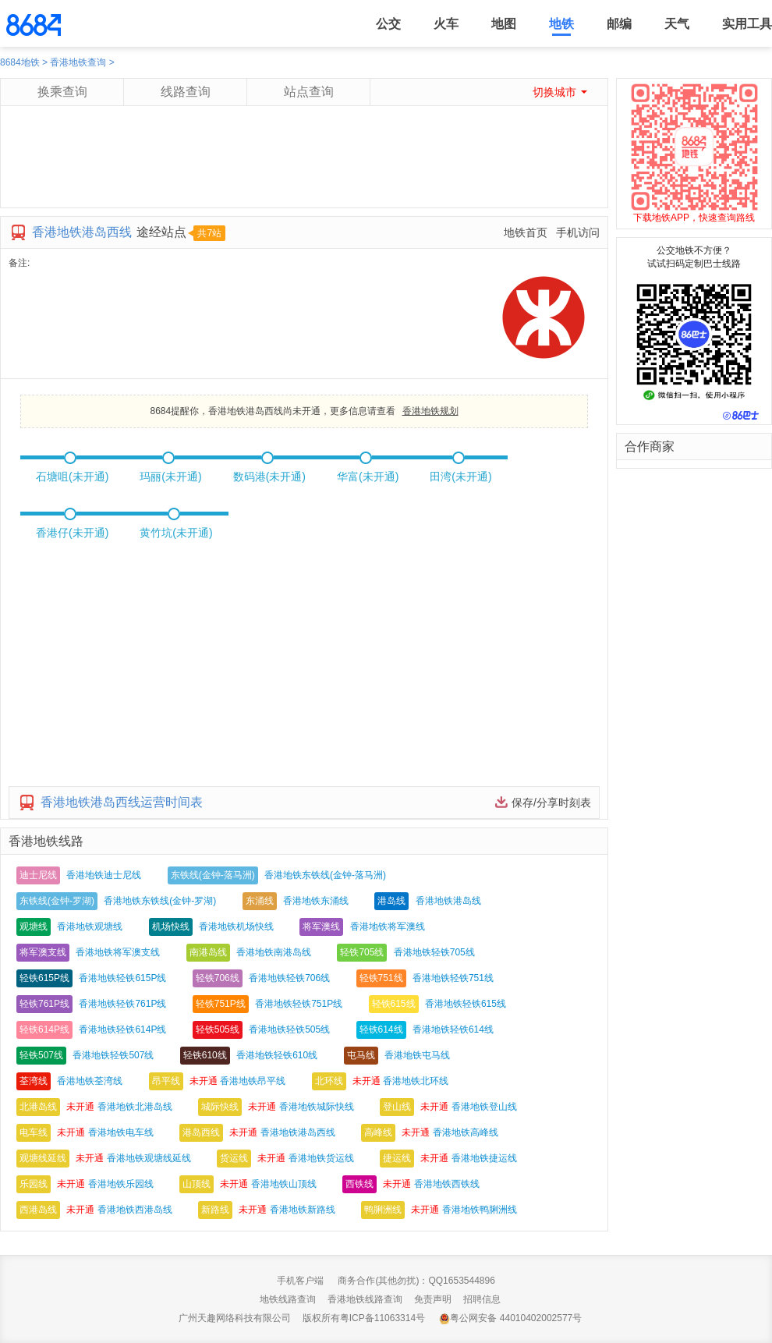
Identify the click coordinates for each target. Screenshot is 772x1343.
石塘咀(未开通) (72, 476)
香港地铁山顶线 (284, 1183)
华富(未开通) (367, 476)
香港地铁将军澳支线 (118, 952)
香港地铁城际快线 (316, 1106)
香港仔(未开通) (72, 532)
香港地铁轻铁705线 (434, 952)
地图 (503, 23)
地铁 (561, 23)
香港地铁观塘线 (89, 926)
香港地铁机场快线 (236, 926)
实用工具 (747, 23)
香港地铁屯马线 (417, 1055)
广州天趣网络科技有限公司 (235, 1318)
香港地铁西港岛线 (134, 1209)
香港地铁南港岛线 (273, 952)
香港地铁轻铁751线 (453, 978)
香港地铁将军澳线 (387, 926)
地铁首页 (525, 232)
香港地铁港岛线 (448, 900)
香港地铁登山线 (484, 1106)
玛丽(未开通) (170, 476)
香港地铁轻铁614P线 (122, 1029)
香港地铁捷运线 (484, 1158)
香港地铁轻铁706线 (289, 978)
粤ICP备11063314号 (382, 1318)
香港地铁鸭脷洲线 (479, 1209)
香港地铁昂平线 (252, 1080)
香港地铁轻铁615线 (465, 1003)
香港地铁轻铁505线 (289, 1029)
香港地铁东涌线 (316, 900)
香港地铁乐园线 (121, 1183)
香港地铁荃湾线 (89, 1080)
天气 (676, 23)
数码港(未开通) (269, 476)
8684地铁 (20, 62)
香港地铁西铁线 (447, 1183)
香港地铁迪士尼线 (103, 875)
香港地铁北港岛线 (134, 1106)
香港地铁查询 (78, 62)
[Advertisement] (303, 172)
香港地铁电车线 (121, 1132)
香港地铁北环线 (415, 1080)
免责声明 (433, 1299)
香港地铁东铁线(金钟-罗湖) (160, 900)
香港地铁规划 (430, 411)
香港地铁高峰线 (465, 1132)
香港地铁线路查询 (365, 1299)
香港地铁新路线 (302, 1209)
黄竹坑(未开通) (176, 532)
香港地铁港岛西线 (297, 1132)
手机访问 (578, 232)
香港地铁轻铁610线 (276, 1055)
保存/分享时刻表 (551, 802)
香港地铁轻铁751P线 (298, 1003)
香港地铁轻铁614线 (453, 1029)
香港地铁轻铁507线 (113, 1055)
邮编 (619, 23)
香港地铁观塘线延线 (149, 1158)
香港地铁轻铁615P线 (122, 978)
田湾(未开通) (460, 476)
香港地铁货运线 (321, 1158)
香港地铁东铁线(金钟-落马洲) (325, 875)
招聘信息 (482, 1299)
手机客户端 (300, 1280)
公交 (388, 23)
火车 (446, 23)
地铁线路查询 (288, 1299)
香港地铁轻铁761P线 (122, 1003)
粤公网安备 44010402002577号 (510, 1318)
